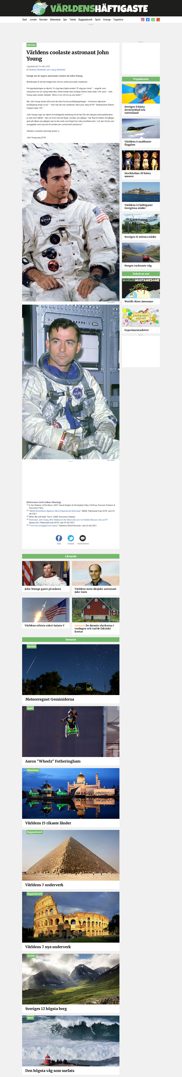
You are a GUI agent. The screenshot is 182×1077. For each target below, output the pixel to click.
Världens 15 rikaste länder (48, 823)
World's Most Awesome (138, 301)
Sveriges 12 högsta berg (46, 1008)
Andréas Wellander (37, 70)
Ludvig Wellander (57, 70)
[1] (92, 88)
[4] (43, 117)
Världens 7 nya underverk (48, 947)
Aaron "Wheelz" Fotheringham (53, 761)
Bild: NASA (110, 302)
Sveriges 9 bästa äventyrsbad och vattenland (134, 109)
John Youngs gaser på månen (43, 588)
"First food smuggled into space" (43, 525)
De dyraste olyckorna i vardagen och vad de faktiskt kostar (94, 628)
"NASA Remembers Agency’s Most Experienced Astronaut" (55, 511)
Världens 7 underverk (44, 885)
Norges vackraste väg (138, 265)
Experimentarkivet (136, 330)
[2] (48, 104)
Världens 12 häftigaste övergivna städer (138, 207)
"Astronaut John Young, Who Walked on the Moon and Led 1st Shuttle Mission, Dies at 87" (68, 520)
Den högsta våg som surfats (49, 1070)
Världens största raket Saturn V (44, 625)
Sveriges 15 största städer (140, 236)
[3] (95, 104)
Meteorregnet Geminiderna (49, 699)
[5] (82, 124)
